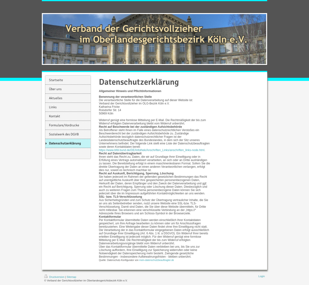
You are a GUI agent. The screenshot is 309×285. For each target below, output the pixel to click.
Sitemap (71, 276)
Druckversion (54, 276)
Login (261, 276)
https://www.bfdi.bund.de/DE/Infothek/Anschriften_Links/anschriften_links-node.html (151, 150)
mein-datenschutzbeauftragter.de (156, 260)
